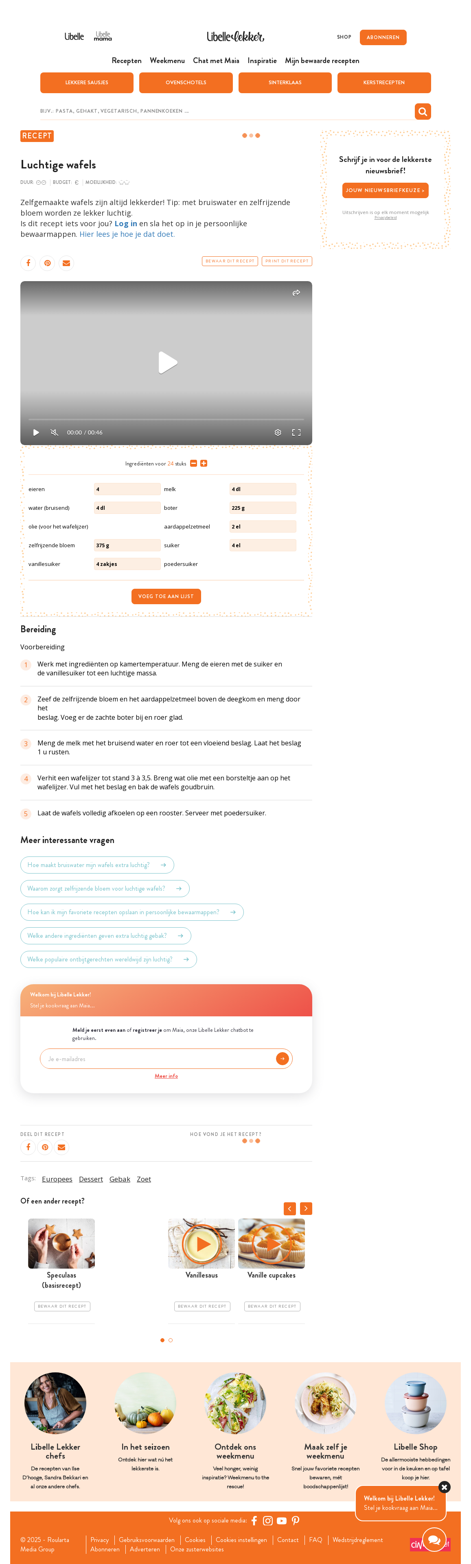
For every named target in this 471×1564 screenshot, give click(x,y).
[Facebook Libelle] (254, 1520)
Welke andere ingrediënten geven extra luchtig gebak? (105, 936)
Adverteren (145, 1549)
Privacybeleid (386, 217)
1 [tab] (162, 1340)
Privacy (99, 1540)
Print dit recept (287, 261)
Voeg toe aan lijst (166, 596)
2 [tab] (171, 1340)
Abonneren (105, 1549)
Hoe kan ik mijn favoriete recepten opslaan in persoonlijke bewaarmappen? (132, 912)
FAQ (315, 1540)
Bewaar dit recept (230, 261)
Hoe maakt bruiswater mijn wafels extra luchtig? (97, 865)
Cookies (195, 1540)
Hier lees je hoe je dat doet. (127, 234)
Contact (288, 1540)
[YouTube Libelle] (282, 1520)
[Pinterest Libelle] (295, 1520)
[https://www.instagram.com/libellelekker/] (268, 1520)
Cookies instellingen (241, 1540)
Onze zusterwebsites (197, 1549)
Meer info (166, 1076)
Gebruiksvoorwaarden (147, 1540)
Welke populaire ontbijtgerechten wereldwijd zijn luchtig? (108, 959)
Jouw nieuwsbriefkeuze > (385, 190)
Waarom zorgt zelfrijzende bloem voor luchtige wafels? (105, 888)
